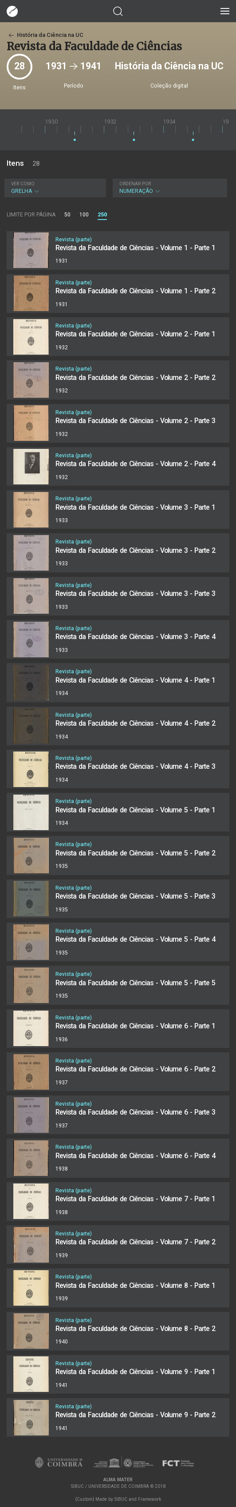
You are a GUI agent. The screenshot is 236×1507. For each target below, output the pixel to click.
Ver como (23, 183)
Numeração (168, 188)
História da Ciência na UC (45, 35)
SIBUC (120, 1499)
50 (67, 215)
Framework (149, 1499)
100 (84, 215)
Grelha (54, 188)
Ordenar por (135, 183)
